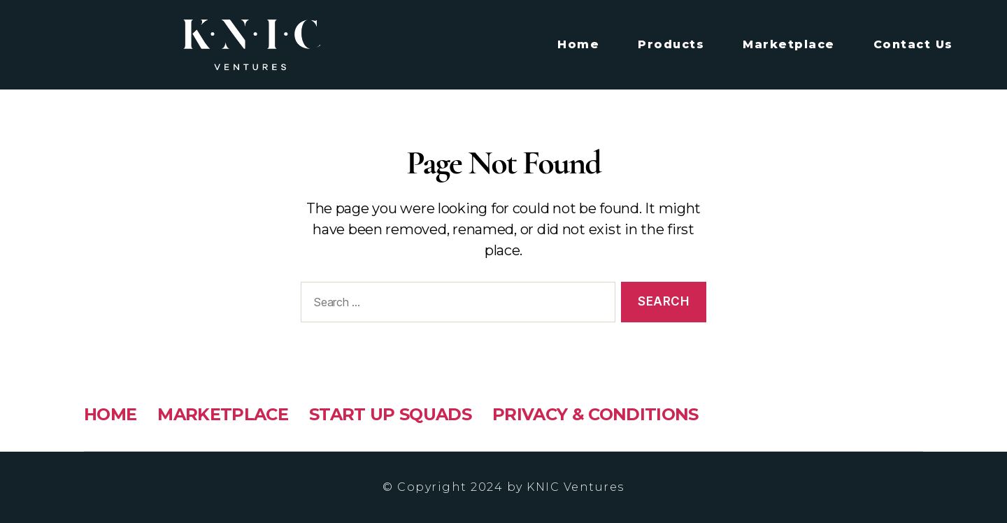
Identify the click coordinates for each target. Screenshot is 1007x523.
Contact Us (913, 44)
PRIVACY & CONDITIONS (595, 414)
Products (671, 44)
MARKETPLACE (222, 414)
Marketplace (789, 44)
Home (578, 44)
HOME (110, 414)
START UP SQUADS (390, 414)
